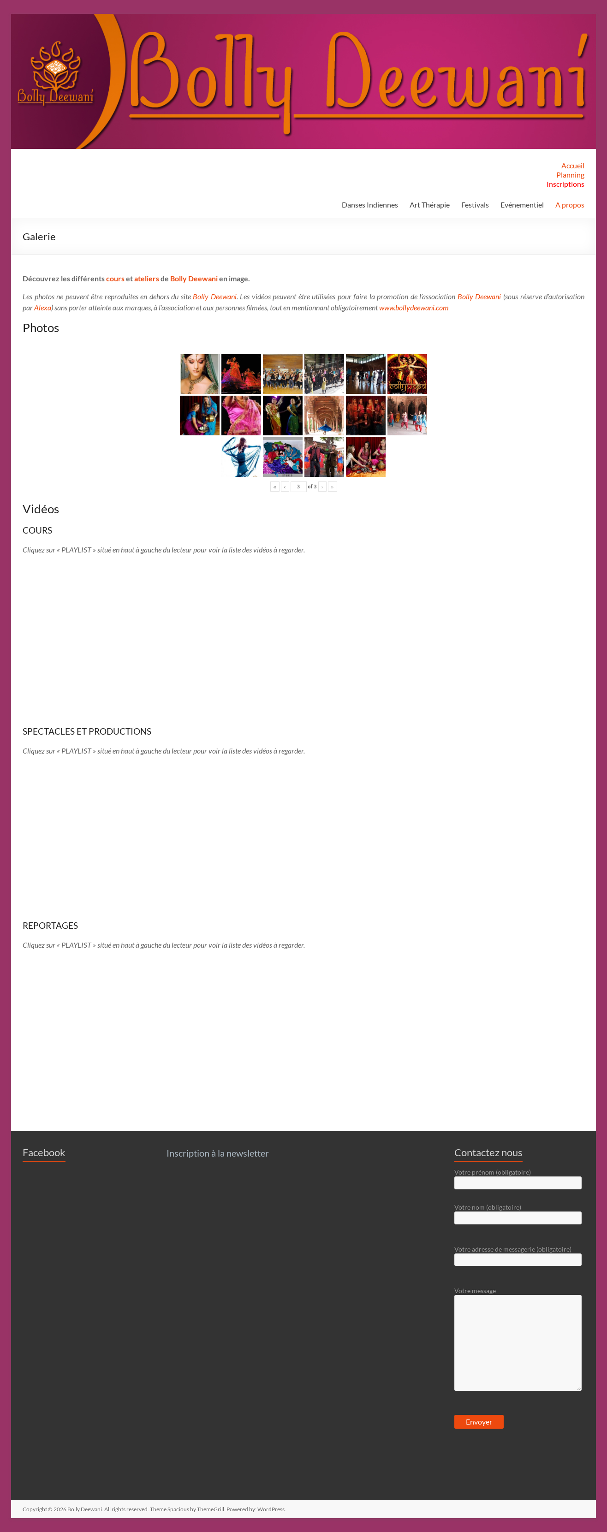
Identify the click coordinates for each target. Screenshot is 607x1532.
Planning (570, 174)
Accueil (572, 165)
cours (115, 278)
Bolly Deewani (194, 278)
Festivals (475, 204)
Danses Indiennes (370, 204)
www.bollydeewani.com (414, 307)
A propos (569, 204)
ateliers (146, 278)
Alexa (42, 307)
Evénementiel (522, 204)
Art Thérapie (430, 204)
